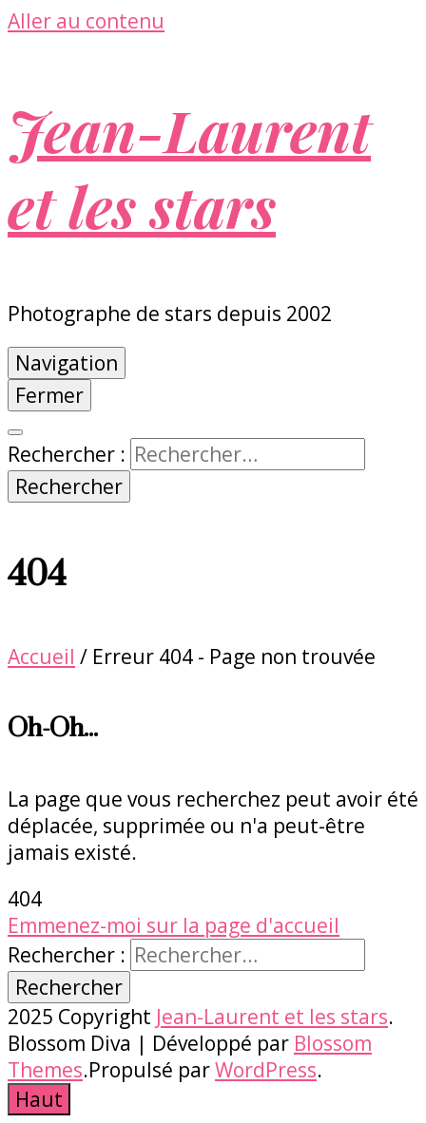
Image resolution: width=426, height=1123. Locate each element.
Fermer (49, 395)
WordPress (266, 1069)
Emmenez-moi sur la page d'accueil (173, 925)
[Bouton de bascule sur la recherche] (15, 432)
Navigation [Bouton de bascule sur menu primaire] (66, 363)
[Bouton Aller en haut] (39, 1099)
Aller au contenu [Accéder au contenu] (86, 21)
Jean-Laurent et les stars (189, 167)
